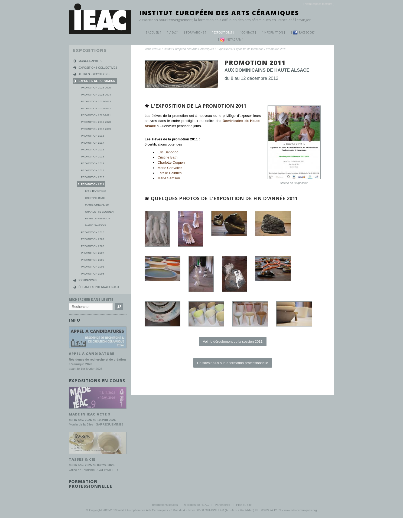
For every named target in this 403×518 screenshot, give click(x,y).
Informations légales (164, 504)
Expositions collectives (98, 67)
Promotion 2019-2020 (96, 121)
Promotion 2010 (92, 232)
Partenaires (222, 504)
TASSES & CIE (82, 458)
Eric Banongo (168, 152)
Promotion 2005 (92, 266)
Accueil (153, 32)
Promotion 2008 (92, 246)
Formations (193, 33)
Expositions (221, 33)
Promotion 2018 (92, 135)
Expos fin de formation (249, 49)
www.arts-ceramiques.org (300, 509)
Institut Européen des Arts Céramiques (219, 12)
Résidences (88, 280)
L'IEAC (171, 33)
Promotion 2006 (92, 259)
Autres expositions (94, 74)
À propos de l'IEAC (196, 504)
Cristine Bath (167, 157)
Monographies (90, 61)
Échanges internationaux (99, 287)
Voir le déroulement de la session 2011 (233, 341)
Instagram (231, 39)
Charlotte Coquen (171, 162)
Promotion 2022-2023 (96, 101)
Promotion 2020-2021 (96, 115)
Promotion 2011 (276, 49)
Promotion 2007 (92, 252)
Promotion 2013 (92, 170)
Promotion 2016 (92, 149)
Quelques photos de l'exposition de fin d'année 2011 (224, 198)
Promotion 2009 (92, 238)
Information (273, 32)
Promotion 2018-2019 (96, 128)
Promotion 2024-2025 (96, 87)
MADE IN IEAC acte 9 (89, 413)
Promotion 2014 (92, 163)
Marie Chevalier (170, 168)
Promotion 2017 (92, 142)
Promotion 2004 (92, 273)
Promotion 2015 (92, 156)
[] (318, 3)
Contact (247, 32)
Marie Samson (169, 178)
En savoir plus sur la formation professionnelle (232, 363)
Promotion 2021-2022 (96, 108)
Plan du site (244, 504)
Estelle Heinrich (170, 173)
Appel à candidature (91, 353)
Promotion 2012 (92, 177)
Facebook (303, 32)
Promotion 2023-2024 (96, 94)
